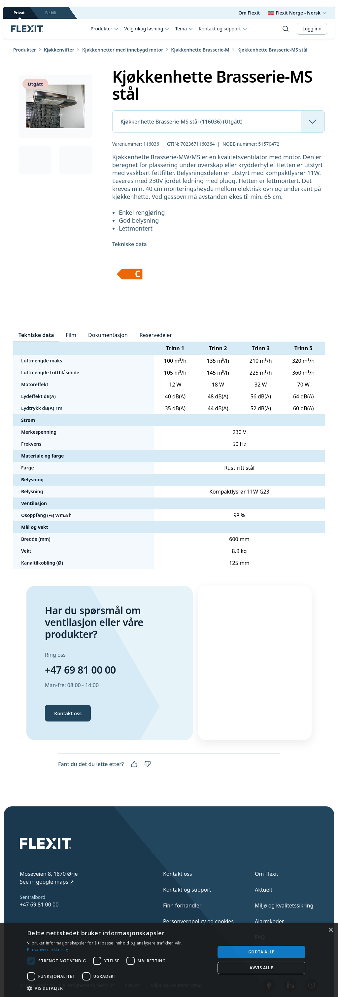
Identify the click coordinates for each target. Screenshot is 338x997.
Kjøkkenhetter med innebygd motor (122, 50)
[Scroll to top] (27, 28)
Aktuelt (263, 889)
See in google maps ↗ (47, 881)
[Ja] (134, 764)
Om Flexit (249, 13)
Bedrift (50, 13)
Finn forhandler (182, 905)
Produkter (104, 28)
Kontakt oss (68, 713)
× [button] (330, 930)
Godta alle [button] (261, 952)
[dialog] (169, 960)
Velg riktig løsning (147, 28)
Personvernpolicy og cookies (198, 921)
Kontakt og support (187, 889)
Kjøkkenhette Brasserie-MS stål (272, 50)
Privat (19, 14)
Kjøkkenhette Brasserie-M (200, 50)
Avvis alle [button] (261, 968)
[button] (118, 988)
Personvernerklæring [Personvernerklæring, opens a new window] (47, 949)
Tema (184, 28)
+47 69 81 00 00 (80, 670)
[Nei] (147, 764)
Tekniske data (129, 244)
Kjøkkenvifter (59, 50)
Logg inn (311, 28)
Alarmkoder (269, 921)
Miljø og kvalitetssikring (284, 905)
